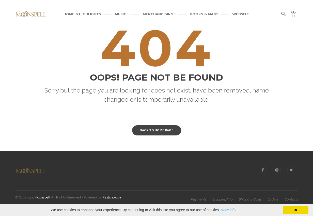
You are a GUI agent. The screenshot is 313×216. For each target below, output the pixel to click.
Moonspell (42, 197)
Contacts (291, 199)
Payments (198, 199)
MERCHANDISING (159, 14)
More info (228, 210)
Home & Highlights (82, 14)
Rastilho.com (112, 197)
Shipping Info (222, 199)
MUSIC (122, 14)
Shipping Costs (250, 199)
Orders (273, 199)
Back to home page (157, 130)
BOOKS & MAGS (204, 14)
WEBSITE (240, 14)
